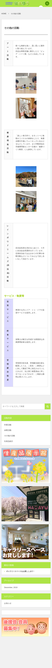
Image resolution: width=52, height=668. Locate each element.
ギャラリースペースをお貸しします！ (20, 571)
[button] (47, 3)
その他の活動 (9, 436)
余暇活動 (7, 430)
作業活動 (7, 425)
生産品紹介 (8, 441)
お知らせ (7, 603)
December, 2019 (10, 587)
